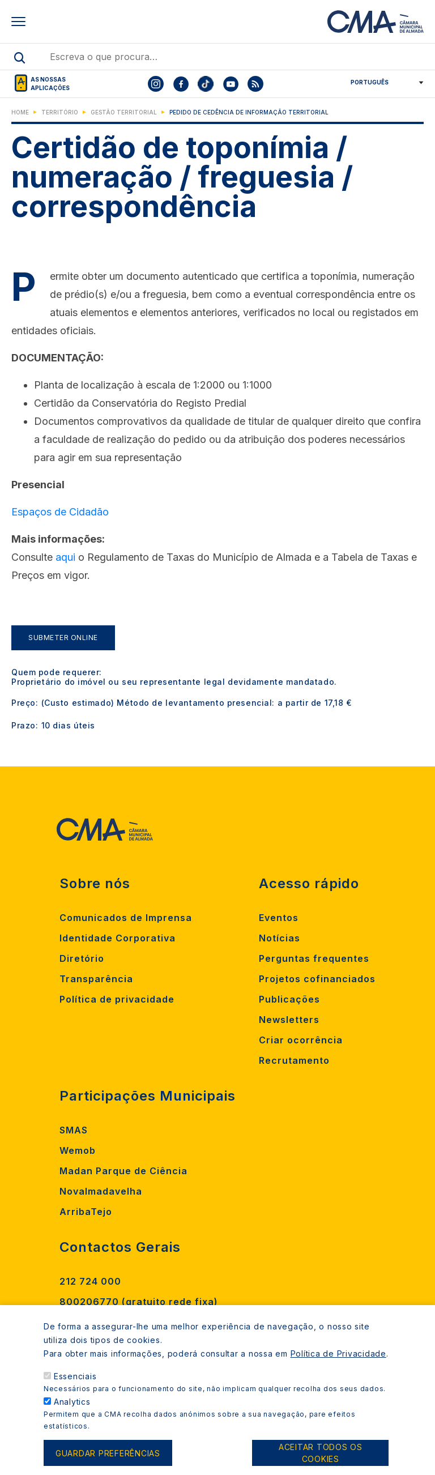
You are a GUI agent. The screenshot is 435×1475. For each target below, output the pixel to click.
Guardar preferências (108, 1461)
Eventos (278, 917)
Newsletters (289, 1019)
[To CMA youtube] (230, 84)
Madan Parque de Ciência (123, 1170)
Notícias (279, 938)
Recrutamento (294, 1060)
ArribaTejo (85, 1211)
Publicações (289, 999)
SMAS (73, 1130)
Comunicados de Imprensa (125, 917)
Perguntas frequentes (314, 958)
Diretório (81, 958)
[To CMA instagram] (156, 84)
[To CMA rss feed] (255, 84)
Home (20, 112)
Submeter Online (63, 637)
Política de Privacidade (338, 1362)
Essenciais (75, 1384)
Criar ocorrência (301, 1040)
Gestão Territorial (124, 112)
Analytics (72, 1410)
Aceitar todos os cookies (320, 1461)
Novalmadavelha (100, 1191)
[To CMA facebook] (181, 84)
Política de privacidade (116, 999)
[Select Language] (383, 82)
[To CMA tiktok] (206, 84)
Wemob (77, 1150)
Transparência (96, 978)
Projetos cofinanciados (317, 978)
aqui (65, 557)
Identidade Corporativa (117, 938)
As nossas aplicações (50, 83)
